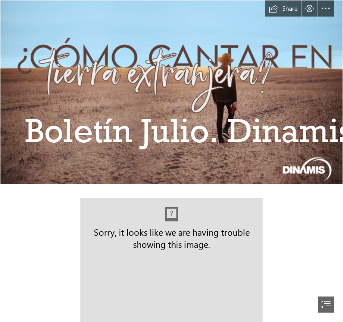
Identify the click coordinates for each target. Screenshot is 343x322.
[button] (283, 8)
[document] (171, 161)
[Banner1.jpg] (171, 92)
